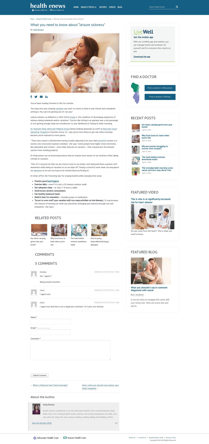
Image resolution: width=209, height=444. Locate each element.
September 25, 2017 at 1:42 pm (104, 272)
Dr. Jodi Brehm (138, 295)
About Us (132, 438)
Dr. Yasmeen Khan (38, 128)
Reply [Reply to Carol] (117, 290)
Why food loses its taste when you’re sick (58, 241)
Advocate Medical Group (43, 19)
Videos (112, 7)
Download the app (142, 56)
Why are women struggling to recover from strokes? (155, 147)
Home (76, 7)
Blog (120, 7)
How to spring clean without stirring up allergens (100, 241)
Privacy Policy (171, 438)
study (72, 117)
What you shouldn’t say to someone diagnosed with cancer (149, 289)
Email (40, 328)
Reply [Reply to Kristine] (117, 272)
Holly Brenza (38, 29)
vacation (59, 108)
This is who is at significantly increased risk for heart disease (152, 213)
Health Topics (88, 7)
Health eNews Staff (156, 438)
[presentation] (49, 366)
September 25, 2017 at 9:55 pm (104, 302)
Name (34, 317)
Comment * (36, 338)
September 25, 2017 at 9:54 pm (104, 290)
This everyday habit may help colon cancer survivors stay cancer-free (157, 169)
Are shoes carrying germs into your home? (38, 241)
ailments (38, 170)
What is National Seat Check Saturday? (50, 385)
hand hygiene (53, 181)
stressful (102, 140)
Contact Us (142, 438)
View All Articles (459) (41, 423)
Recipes (103, 7)
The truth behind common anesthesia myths (78, 241)
